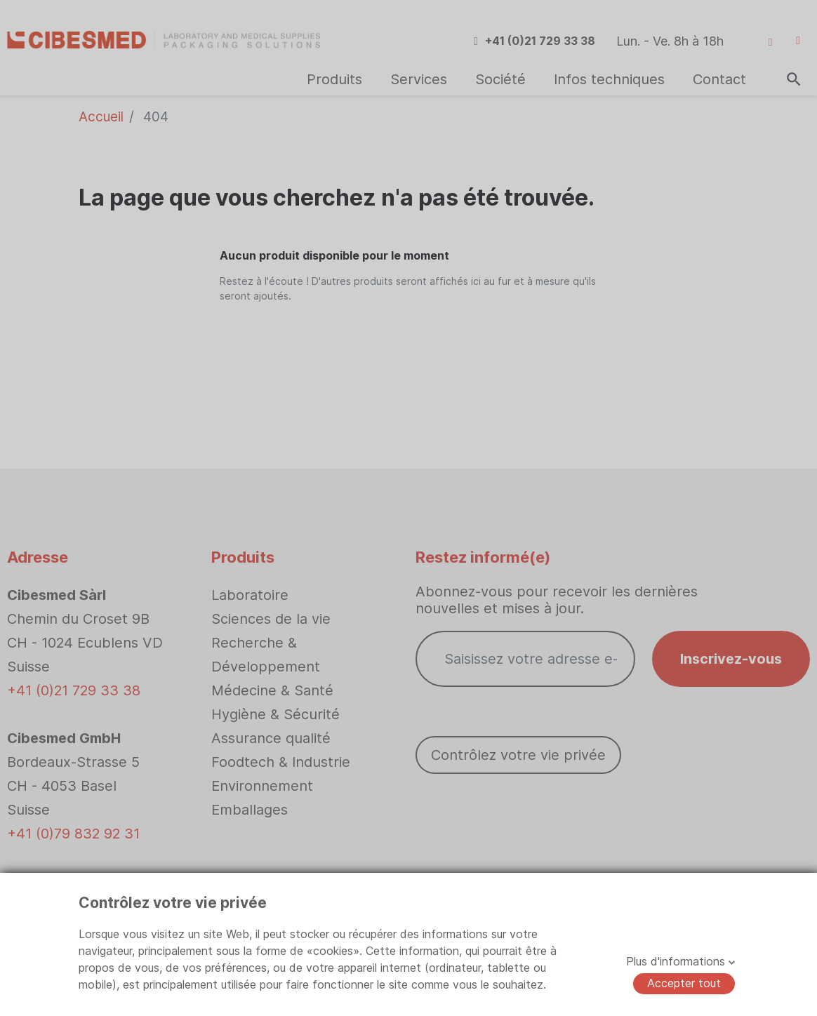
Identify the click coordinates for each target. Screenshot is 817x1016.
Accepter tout (684, 983)
